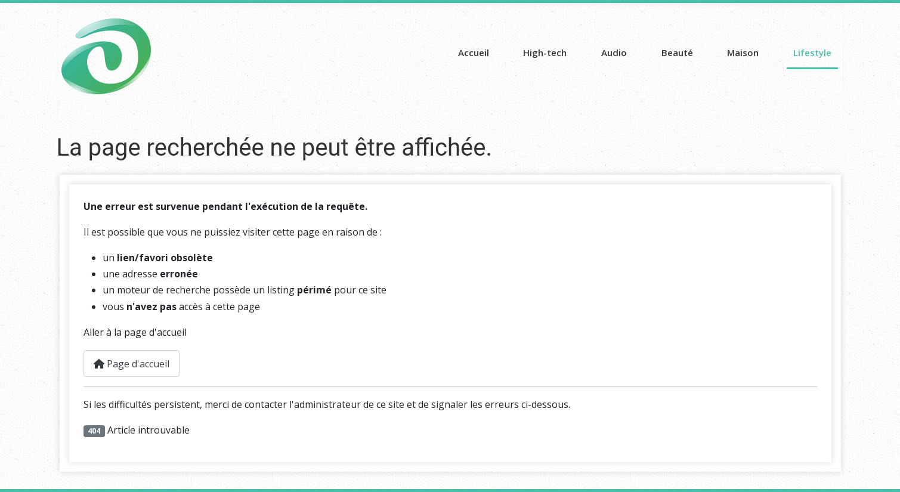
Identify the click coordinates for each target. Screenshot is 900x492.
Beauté (677, 52)
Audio (614, 52)
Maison (743, 52)
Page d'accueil (131, 363)
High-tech (545, 52)
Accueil (473, 52)
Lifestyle (812, 52)
